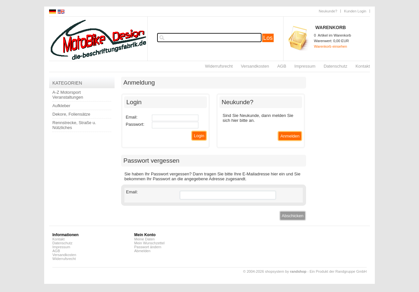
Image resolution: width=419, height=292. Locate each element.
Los (268, 38)
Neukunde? (328, 11)
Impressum (304, 66)
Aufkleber (61, 105)
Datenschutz (335, 66)
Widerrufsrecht (219, 66)
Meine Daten (144, 239)
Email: (131, 117)
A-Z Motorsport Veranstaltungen (67, 95)
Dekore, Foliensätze (71, 114)
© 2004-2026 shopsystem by (274, 271)
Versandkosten (255, 66)
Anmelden (290, 136)
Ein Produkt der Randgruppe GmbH (338, 271)
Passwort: (135, 124)
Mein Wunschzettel (149, 243)
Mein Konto (144, 235)
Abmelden (142, 251)
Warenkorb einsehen (330, 46)
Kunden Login (355, 11)
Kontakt (362, 66)
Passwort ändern (147, 247)
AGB (281, 66)
